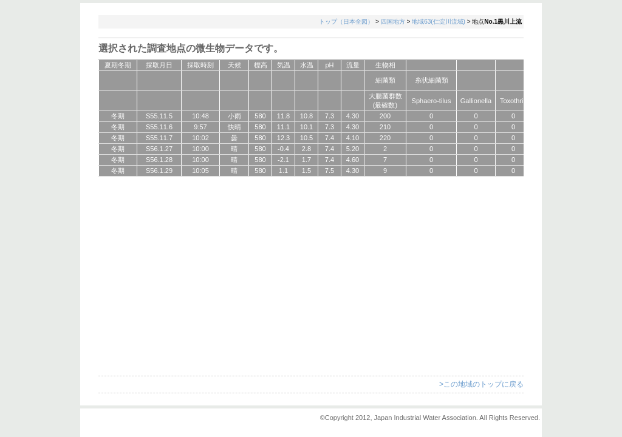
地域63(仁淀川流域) (438, 21)
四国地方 (393, 21)
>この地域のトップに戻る (481, 384)
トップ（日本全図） (346, 21)
